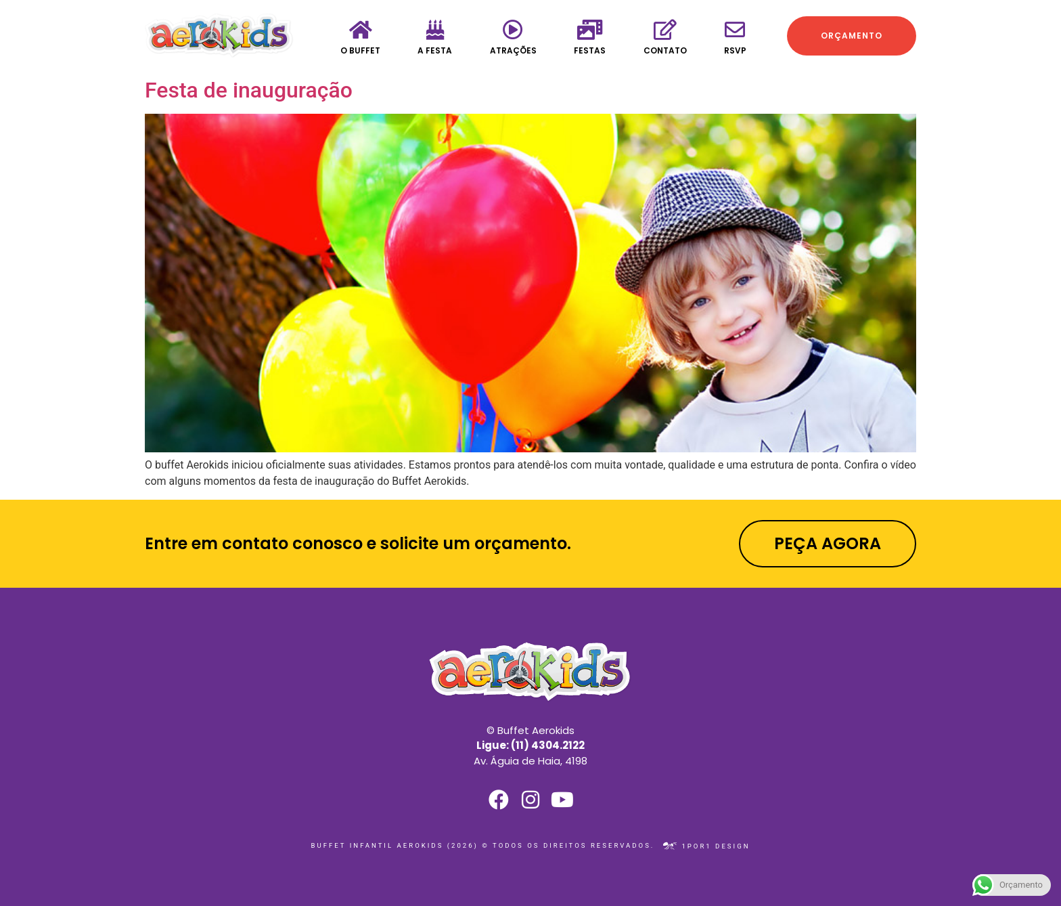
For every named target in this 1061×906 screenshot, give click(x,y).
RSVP (735, 50)
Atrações (513, 50)
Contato (665, 50)
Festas (590, 50)
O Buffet (360, 50)
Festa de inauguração (249, 90)
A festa (434, 50)
